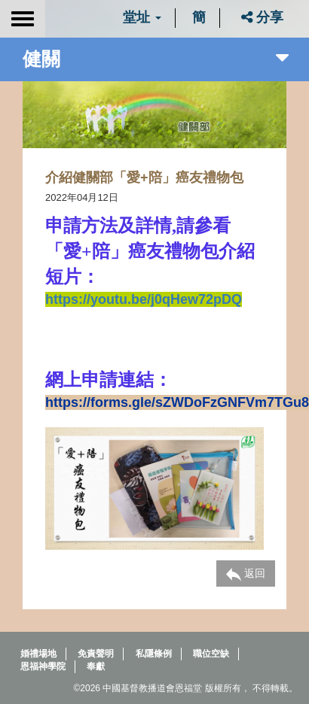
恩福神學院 (43, 666)
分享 (262, 17)
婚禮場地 (38, 653)
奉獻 (96, 666)
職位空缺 (211, 653)
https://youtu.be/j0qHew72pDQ (143, 299)
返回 (245, 574)
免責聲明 (96, 653)
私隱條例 (154, 653)
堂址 (142, 17)
